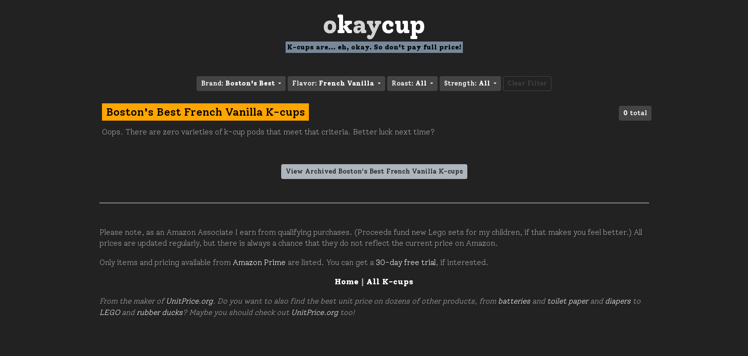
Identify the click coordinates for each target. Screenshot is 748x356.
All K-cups (389, 281)
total (635, 113)
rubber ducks (160, 312)
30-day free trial (406, 262)
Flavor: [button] (334, 83)
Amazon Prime (259, 262)
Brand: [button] (239, 83)
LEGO (110, 312)
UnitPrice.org (189, 301)
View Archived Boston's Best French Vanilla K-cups (374, 171)
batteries (514, 301)
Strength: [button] (468, 83)
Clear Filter (527, 83)
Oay (374, 24)
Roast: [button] (410, 83)
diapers (618, 301)
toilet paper (567, 301)
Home (346, 281)
